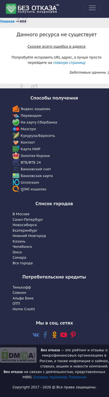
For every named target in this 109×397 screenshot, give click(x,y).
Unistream (30, 182)
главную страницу (69, 62)
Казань (19, 241)
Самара (19, 257)
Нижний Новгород (29, 235)
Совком (19, 292)
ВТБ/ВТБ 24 (31, 162)
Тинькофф (22, 287)
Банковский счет (36, 169)
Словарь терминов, (51, 377)
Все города (23, 263)
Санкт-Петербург (28, 219)
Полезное (78, 377)
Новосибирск (25, 224)
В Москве (21, 214)
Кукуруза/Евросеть (38, 135)
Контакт (28, 142)
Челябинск (22, 246)
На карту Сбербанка (39, 122)
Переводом (31, 115)
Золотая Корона (35, 155)
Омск (17, 252)
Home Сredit (24, 309)
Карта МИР (30, 149)
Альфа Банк (23, 298)
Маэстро (28, 129)
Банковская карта (37, 175)
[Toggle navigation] (92, 7)
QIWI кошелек (33, 189)
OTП (16, 303)
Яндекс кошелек (35, 108)
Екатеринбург (25, 230)
